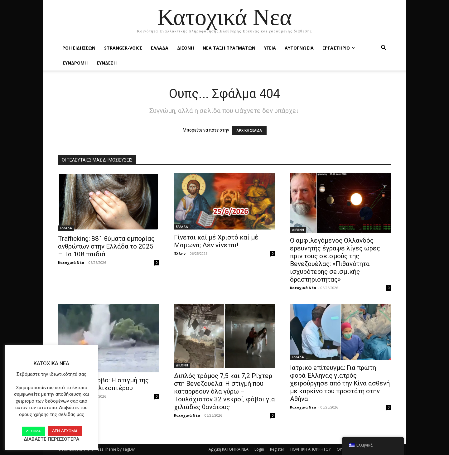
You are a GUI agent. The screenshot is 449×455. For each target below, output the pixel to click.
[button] (383, 48)
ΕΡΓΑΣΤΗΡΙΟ (338, 48)
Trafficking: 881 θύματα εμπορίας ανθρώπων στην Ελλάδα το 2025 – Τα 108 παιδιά (106, 246)
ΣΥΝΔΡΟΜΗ (75, 63)
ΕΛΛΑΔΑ (159, 48)
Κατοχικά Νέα (71, 262)
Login (259, 449)
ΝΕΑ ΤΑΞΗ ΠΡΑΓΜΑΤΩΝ (229, 48)
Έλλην (180, 253)
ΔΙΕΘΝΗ (185, 48)
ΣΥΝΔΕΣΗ (106, 63)
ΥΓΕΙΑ (270, 48)
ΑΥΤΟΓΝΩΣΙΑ (299, 48)
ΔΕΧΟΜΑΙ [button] (33, 431)
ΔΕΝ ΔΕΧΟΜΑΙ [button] (65, 430)
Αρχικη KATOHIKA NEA (229, 449)
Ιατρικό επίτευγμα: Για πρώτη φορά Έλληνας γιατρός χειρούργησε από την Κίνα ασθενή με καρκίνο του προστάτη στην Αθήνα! (340, 383)
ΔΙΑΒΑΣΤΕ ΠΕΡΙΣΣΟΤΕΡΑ (51, 439)
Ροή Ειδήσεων (78, 48)
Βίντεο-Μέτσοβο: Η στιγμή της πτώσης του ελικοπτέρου (103, 384)
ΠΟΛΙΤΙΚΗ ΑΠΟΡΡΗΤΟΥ (310, 449)
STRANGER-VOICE (123, 48)
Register (277, 449)
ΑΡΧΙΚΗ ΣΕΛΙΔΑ (249, 130)
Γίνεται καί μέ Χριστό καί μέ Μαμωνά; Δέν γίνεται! (216, 241)
